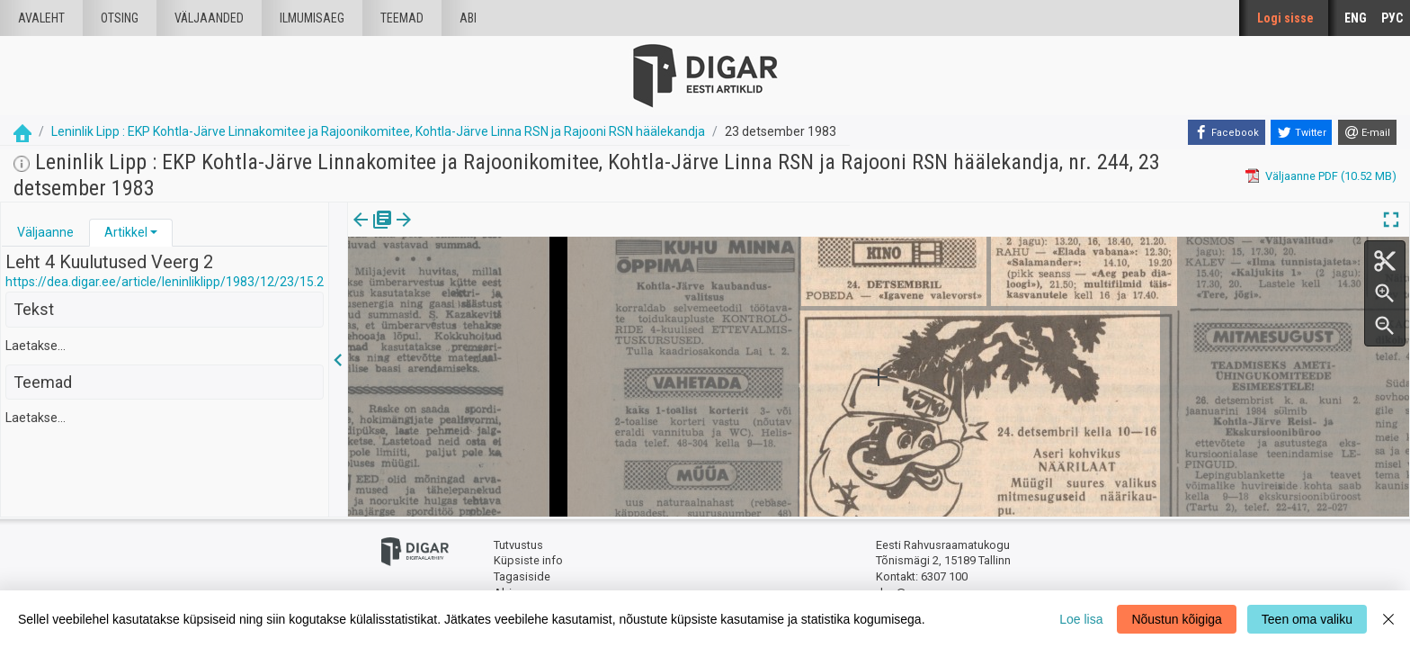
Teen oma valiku (1307, 619)
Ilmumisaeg (312, 18)
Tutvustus (518, 545)
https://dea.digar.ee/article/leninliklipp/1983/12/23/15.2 (164, 281)
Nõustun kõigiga (1176, 619)
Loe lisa (1080, 619)
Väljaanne (45, 232)
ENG (1355, 18)
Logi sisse (1285, 18)
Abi (468, 18)
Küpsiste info (528, 560)
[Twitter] (1301, 132)
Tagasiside (522, 576)
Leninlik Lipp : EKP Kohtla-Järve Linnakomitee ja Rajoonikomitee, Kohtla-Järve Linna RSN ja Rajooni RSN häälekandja (378, 131)
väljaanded (209, 18)
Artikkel (125, 232)
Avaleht (41, 18)
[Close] (1388, 619)
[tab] (45, 233)
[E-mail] (1367, 132)
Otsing (119, 18)
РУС (1392, 18)
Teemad (402, 18)
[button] (154, 232)
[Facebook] (1226, 132)
